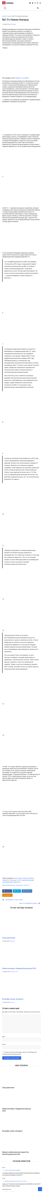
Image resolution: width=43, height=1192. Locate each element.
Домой (5, 16)
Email (5, 1028)
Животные (13, 928)
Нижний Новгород (11, 875)
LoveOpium (9, 2)
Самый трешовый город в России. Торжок (17, 1120)
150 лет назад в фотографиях (13, 1109)
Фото (18, 957)
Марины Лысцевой (23, 78)
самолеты (27, 875)
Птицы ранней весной (9, 1066)
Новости (13, 986)
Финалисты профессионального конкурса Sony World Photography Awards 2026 (30, 1089)
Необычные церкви (11, 1131)
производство (20, 875)
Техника (10, 16)
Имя (4, 1021)
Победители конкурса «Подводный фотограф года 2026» (29, 1069)
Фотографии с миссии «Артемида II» (9, 1087)
